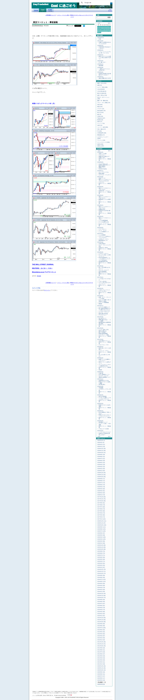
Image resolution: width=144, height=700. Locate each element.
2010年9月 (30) (101, 672)
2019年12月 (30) (101, 448)
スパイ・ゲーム (102, 230)
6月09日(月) (100, 358)
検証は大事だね (102, 331)
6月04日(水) (100, 403)
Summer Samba (103, 169)
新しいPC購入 (102, 332)
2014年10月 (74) (101, 573)
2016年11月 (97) (101, 523)
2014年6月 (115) (101, 581)
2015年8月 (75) (101, 553)
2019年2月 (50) (101, 468)
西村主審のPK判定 (103, 313)
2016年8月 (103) (101, 529)
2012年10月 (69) (101, 621)
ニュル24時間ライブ (104, 231)
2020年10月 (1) (101, 440)
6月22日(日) (100, 227)
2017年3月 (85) (101, 515)
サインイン (47, 290)
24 (102, 31)
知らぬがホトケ (102, 318)
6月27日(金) (100, 176)
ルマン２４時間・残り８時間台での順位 (105, 300)
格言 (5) (99, 114)
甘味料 (100, 370)
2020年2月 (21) (101, 444)
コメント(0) (70, 25)
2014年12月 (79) (101, 569)
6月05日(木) (100, 395)
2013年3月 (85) (101, 611)
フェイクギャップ (103, 163)
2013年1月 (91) (101, 615)
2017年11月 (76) (101, 499)
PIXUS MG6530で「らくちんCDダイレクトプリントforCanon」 (104, 259)
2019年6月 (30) (101, 460)
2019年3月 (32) (101, 466)
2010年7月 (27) (101, 676)
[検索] (94, 3)
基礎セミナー (102, 167)
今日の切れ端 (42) (101, 91)
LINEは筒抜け (102, 243)
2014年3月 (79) (101, 587)
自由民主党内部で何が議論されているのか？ (105, 74)
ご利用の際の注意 (110, 10)
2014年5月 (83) (101, 583)
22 (98, 31)
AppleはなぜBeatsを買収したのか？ (104, 434)
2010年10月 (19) (101, 670)
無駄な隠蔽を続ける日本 (105, 78)
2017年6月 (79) (101, 509)
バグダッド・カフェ (104, 239)
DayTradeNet (40, 4)
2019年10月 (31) (101, 452)
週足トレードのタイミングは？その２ (105, 207)
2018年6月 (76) (101, 484)
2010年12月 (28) (101, 666)
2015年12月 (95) (101, 545)
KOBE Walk (50, 10)
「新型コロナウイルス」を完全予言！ (105, 69)
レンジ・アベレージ (104, 223)
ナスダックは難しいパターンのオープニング (105, 398)
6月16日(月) (100, 288)
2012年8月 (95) (101, 625)
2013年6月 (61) (101, 605)
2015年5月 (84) (101, 559)
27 (108, 31)
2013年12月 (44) (101, 593)
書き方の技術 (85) (101, 93)
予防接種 (101, 387)
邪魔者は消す (102, 209)
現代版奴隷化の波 (103, 261)
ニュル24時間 (102, 235)
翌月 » (109, 23)
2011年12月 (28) (101, 642)
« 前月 (98, 23)
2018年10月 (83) (101, 476)
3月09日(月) (100, 45)
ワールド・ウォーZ (103, 375)
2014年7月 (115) (101, 579)
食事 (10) (99, 85)
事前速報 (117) (101, 135)
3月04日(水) (100, 54)
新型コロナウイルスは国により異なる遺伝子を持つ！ (105, 58)
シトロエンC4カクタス (104, 311)
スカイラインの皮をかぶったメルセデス (105, 237)
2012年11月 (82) (101, 619)
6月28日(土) (100, 170)
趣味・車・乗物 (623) (102, 100)
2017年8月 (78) (101, 505)
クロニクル (101, 155)
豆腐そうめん (102, 157)
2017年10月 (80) (101, 501)
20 (108, 29)
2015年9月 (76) (101, 551)
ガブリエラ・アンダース (105, 175)
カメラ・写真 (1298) (102, 87)
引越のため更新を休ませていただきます (105, 43)
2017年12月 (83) (101, 496)
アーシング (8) (101, 123)
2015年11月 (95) (101, 547)
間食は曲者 (101, 173)
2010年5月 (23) (101, 680)
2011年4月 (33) (101, 658)
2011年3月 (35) (101, 660)
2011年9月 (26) (101, 648)
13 (108, 28)
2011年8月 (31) (101, 650)
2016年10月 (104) (101, 525)
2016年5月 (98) (101, 535)
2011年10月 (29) (101, 646)
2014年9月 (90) (101, 575)
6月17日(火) (100, 277)
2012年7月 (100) (101, 627)
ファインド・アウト (104, 350)
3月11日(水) (100, 40)
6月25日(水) (100, 195)
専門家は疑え (102, 384)
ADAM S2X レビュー (104, 190)
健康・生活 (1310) (101, 83)
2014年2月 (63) (101, 589)
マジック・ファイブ (104, 270)
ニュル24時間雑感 (103, 220)
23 (100, 31)
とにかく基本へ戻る (104, 329)
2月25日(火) (100, 76)
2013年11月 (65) (101, 595)
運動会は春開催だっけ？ (105, 377)
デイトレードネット (36, 10)
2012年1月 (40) (101, 639)
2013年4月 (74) (101, 609)
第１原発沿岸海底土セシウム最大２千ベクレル (105, 309)
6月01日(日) (100, 430)
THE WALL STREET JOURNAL (43, 264)
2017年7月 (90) (101, 507)
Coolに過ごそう (42, 10)
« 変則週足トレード (50, 15)
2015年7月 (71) (101, 555)
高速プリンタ (102, 178)
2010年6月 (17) (101, 678)
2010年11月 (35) (101, 668)
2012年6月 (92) (101, 629)
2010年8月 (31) (101, 674)
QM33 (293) (100, 144)
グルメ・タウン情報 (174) (103, 102)
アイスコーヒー (102, 315)
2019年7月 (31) (101, 458)
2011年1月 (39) (101, 664)
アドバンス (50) (101, 140)
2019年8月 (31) (101, 456)
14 (109, 28)
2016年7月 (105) (101, 531)
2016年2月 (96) (101, 541)
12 (106, 28)
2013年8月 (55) (101, 601)
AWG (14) (99, 125)
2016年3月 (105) (101, 539)
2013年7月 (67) (101, 603)
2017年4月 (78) (101, 513)
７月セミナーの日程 (104, 428)
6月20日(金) (100, 242)
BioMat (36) (100, 119)
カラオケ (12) (100, 108)
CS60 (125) (100, 116)
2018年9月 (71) (101, 478)
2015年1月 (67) (101, 567)
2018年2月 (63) (101, 492)
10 (102, 28)
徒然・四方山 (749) (102, 95)
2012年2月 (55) (101, 637)
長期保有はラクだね (104, 380)
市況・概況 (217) (101, 129)
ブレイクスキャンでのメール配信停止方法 (105, 365)
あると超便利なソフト (104, 374)
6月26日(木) (100, 186)
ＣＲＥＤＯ (101, 182)
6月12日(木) (100, 328)
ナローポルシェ (102, 229)
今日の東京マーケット (104, 340)
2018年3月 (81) (101, 490)
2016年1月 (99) (101, 543)
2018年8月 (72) (101, 480)
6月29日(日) (100, 162)
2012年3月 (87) (101, 635)
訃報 (100, 39)
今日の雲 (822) (101, 89)
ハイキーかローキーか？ (105, 432)
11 (104, 28)
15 (98, 29)
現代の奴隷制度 (102, 271)
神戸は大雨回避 (102, 396)
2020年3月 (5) (100, 442)
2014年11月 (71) (101, 571)
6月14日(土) (100, 305)
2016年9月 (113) (101, 527)
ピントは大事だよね (104, 221)
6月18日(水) (100, 266)
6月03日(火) (100, 410)
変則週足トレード (103, 422)
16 (100, 29)
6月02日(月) (100, 420)
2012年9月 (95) (101, 623)
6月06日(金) (100, 386)
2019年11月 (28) (101, 450)
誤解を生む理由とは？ (104, 156)
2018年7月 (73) (101, 482)
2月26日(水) (100, 72)
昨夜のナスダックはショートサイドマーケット (105, 415)
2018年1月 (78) (101, 494)
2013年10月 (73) (101, 597)
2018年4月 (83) (101, 488)
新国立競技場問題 (103, 333)
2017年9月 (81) (101, 503)
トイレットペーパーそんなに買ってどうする (105, 52)
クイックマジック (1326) (103, 142)
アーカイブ (102, 438)
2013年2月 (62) (101, 613)
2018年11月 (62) (101, 474)
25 (104, 31)
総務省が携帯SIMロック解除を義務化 (105, 165)
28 (109, 31)
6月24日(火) (100, 205)
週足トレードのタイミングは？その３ (105, 197)
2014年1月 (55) (101, 591)
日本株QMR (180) (101, 133)
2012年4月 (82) (101, 633)
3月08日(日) (100, 50)
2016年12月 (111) (101, 521)
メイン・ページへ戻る (63, 15)
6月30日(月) (100, 152)
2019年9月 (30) (101, 454)
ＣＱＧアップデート (104, 253)
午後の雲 (101, 373)
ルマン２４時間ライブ (104, 307)
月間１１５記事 (102, 153)
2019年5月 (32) (101, 462)
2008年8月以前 (101, 684)
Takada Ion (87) (101, 118)
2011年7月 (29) (101, 652)
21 (109, 29)
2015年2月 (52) (101, 565)
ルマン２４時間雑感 (104, 302)
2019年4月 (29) (101, 464)
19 (106, 29)
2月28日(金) (100, 67)
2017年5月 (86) (101, 511)
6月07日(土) (100, 379)
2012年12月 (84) (101, 617)
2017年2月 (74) (101, 517)
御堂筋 (100, 303)
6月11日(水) (100, 339)
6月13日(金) (100, 316)
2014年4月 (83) (101, 585)
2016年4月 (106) (101, 537)
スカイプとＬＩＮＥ (104, 344)
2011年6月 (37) (101, 654)
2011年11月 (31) (101, 644)
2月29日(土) (100, 64)
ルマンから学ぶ (102, 291)
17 (102, 29)
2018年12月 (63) (101, 472)
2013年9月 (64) (101, 599)
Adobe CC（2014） (103, 247)
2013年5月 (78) (101, 607)
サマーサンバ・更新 (104, 335)
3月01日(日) (100, 60)
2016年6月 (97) (101, 533)
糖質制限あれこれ (103, 240)
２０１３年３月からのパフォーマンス (105, 283)
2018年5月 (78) (101, 486)
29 (98, 32)
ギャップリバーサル (104, 172)
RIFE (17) (99, 121)
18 (104, 29)
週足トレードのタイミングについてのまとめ (105, 180)
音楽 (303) (99, 104)
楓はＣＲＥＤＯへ (103, 272)
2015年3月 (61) (101, 563)
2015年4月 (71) (101, 561)
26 (106, 31)
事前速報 (39, 275)
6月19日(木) (100, 252)
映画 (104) (99, 106)
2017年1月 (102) (101, 519)
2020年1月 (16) (101, 446)
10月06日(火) (100, 37)
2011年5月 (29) (101, 656)
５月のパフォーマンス (104, 290)
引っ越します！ (102, 62)
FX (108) (99, 131)
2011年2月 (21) (101, 662)
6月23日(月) (100, 216)
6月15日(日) (100, 295)
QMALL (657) (100, 146)
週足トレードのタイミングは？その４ (105, 188)
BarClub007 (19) (101, 110)
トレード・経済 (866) (102, 127)
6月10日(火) (100, 346)
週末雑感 (101, 65)
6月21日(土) (100, 233)
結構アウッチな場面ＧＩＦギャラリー (105, 360)
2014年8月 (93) (101, 577)
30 (100, 32)
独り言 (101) (100, 112)
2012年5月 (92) (101, 631)
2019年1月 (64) (101, 470)
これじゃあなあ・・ (104, 281)
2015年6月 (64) (101, 557)
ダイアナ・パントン (104, 312)
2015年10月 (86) (101, 549)
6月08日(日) (100, 371)
